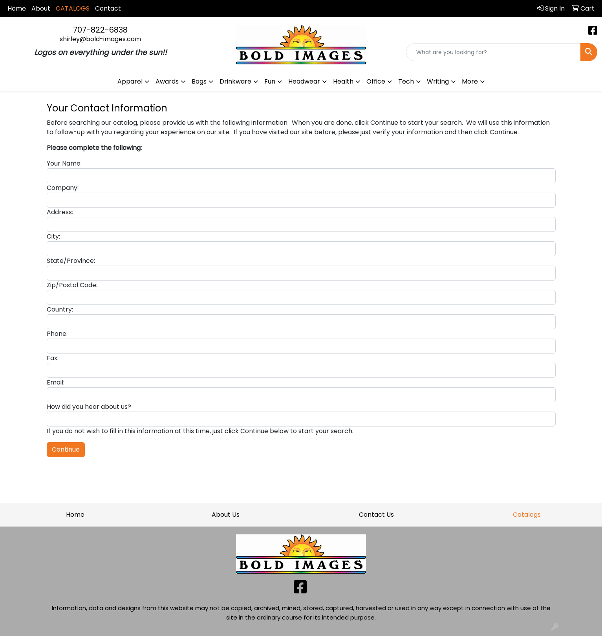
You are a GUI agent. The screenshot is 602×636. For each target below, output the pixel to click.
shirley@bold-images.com (100, 39)
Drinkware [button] (235, 81)
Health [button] (343, 81)
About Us (226, 514)
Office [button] (375, 81)
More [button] (470, 81)
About (40, 8)
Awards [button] (167, 81)
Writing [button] (438, 81)
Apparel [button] (130, 81)
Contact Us (376, 514)
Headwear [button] (304, 81)
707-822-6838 (100, 29)
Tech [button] (406, 81)
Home (16, 8)
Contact (108, 8)
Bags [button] (199, 81)
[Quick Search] (493, 52)
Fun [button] (269, 81)
